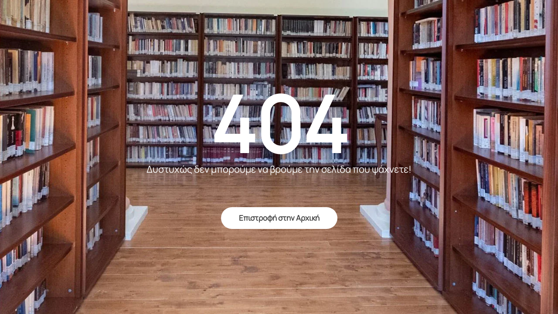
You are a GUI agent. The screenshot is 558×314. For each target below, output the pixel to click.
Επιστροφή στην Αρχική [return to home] (279, 218)
